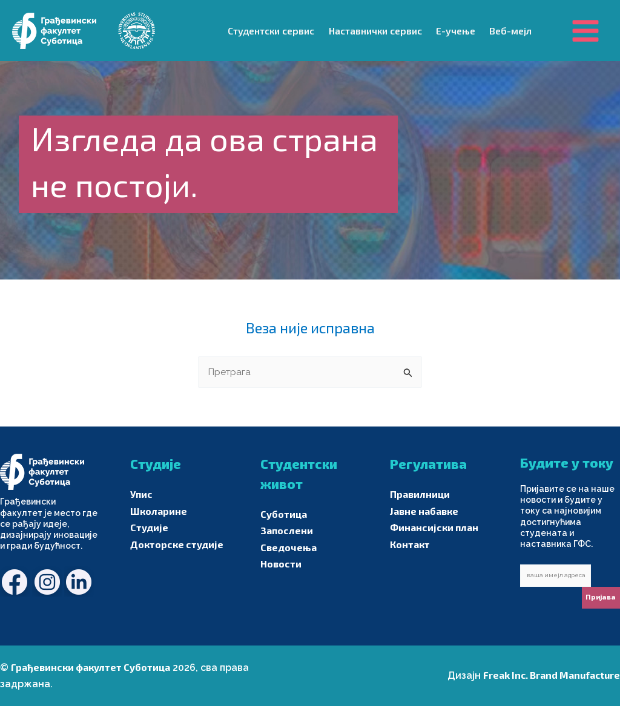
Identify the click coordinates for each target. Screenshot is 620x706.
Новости (281, 563)
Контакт (410, 544)
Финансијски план (434, 528)
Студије (149, 528)
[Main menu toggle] (585, 30)
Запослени (286, 531)
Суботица (283, 514)
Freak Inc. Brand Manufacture (551, 675)
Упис (141, 494)
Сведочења (288, 547)
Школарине (158, 511)
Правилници (420, 494)
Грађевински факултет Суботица (90, 667)
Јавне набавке (424, 511)
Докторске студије (176, 544)
